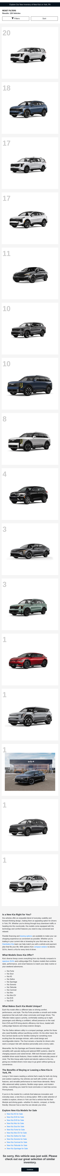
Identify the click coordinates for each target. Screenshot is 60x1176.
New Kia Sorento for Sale (17, 1139)
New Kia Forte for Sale (16, 1130)
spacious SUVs (8, 961)
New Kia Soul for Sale (15, 1126)
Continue (30, 1169)
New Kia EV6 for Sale (15, 1117)
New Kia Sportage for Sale (17, 1148)
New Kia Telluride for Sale (17, 1145)
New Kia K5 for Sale (15, 1114)
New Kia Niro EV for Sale (17, 1133)
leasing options (26, 936)
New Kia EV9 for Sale (15, 1120)
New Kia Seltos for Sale (16, 1136)
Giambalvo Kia (8, 944)
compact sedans (40, 947)
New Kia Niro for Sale (15, 1123)
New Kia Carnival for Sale (17, 1142)
